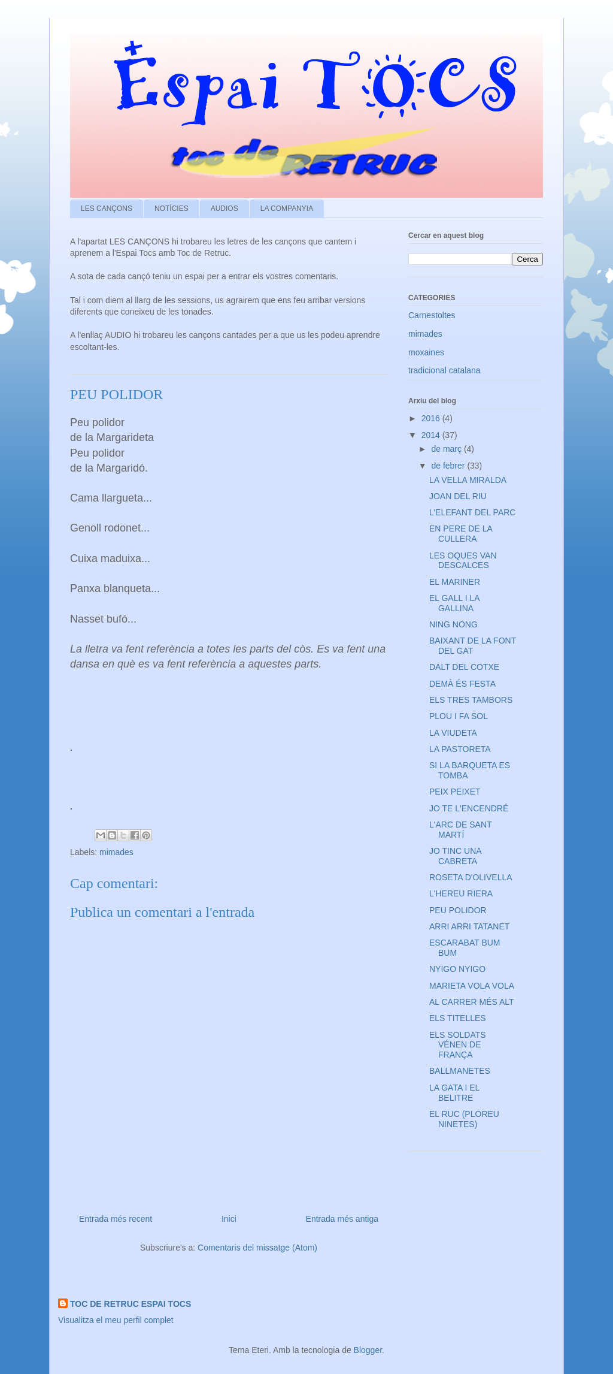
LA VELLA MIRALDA (467, 480)
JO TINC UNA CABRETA (455, 856)
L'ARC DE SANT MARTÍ (460, 830)
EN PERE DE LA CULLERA (460, 533)
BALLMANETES (459, 1071)
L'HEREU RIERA (461, 893)
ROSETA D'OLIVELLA (470, 877)
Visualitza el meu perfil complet (116, 1320)
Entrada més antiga (342, 1219)
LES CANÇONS (106, 208)
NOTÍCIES (171, 208)
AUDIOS (224, 208)
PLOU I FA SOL (458, 716)
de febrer (449, 465)
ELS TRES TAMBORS (470, 700)
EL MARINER (454, 582)
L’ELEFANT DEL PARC (472, 512)
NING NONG (453, 624)
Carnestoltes (432, 315)
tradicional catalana (444, 370)
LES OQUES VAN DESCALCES (463, 560)
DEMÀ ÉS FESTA (462, 683)
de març (447, 449)
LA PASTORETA (460, 749)
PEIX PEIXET (455, 791)
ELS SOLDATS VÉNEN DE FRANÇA (457, 1045)
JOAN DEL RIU (458, 496)
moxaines (426, 352)
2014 (431, 435)
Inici (228, 1219)
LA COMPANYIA (286, 208)
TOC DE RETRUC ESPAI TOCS (130, 1304)
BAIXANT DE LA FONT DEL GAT (472, 646)
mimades (116, 852)
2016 (431, 418)
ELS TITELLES (457, 1018)
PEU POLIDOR (458, 910)
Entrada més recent (115, 1219)
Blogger (368, 1350)
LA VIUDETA (453, 733)
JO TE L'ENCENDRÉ (468, 808)
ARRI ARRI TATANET (469, 926)
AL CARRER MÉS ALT (471, 1002)
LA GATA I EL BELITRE (454, 1093)
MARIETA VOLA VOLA (471, 986)
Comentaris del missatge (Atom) (257, 1247)
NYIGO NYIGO (457, 969)
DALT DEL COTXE (464, 667)
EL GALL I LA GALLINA (454, 603)
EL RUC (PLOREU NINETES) (464, 1119)
